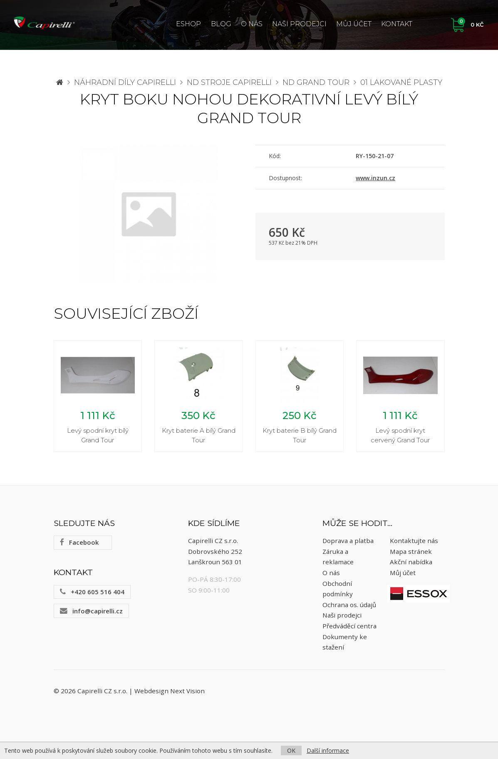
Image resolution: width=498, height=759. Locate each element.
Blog (221, 24)
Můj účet (354, 24)
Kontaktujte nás (414, 540)
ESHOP (188, 24)
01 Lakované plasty (401, 82)
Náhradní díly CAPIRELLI (125, 82)
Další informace (328, 750)
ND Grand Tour (315, 82)
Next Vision (187, 691)
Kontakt (396, 24)
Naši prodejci (299, 24)
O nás (252, 24)
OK (291, 750)
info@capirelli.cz (91, 611)
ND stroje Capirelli (229, 82)
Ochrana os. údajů (349, 604)
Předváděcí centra (349, 626)
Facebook (79, 542)
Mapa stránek (411, 551)
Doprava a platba (348, 540)
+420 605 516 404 (92, 592)
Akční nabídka (411, 562)
